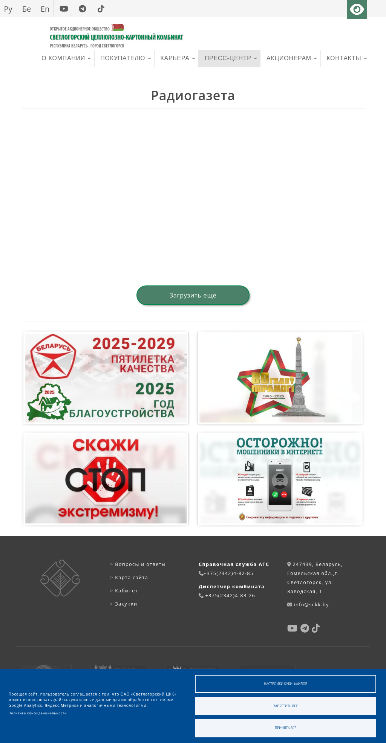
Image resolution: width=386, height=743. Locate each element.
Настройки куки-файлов (285, 684)
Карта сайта (129, 577)
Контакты (343, 58)
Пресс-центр (228, 58)
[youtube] (64, 8)
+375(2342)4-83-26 (230, 595)
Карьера (175, 58)
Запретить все (285, 706)
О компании (63, 58)
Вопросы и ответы (138, 564)
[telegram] (82, 8)
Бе (26, 8)
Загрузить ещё (193, 295)
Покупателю (122, 58)
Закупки (123, 603)
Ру (8, 8)
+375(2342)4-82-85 (229, 573)
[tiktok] (101, 8)
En (45, 8)
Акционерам (289, 58)
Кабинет (124, 590)
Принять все (285, 728)
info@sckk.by (311, 604)
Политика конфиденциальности (38, 713)
